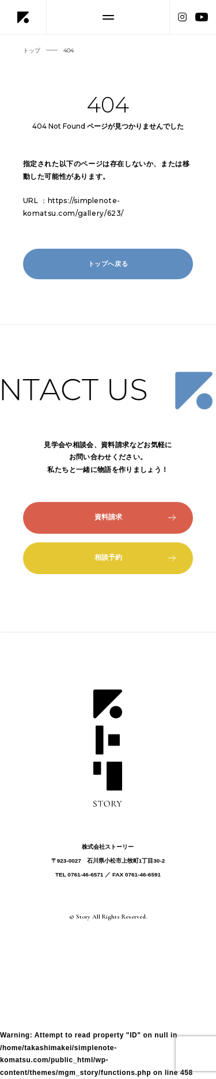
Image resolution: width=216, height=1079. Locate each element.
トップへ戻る (108, 263)
